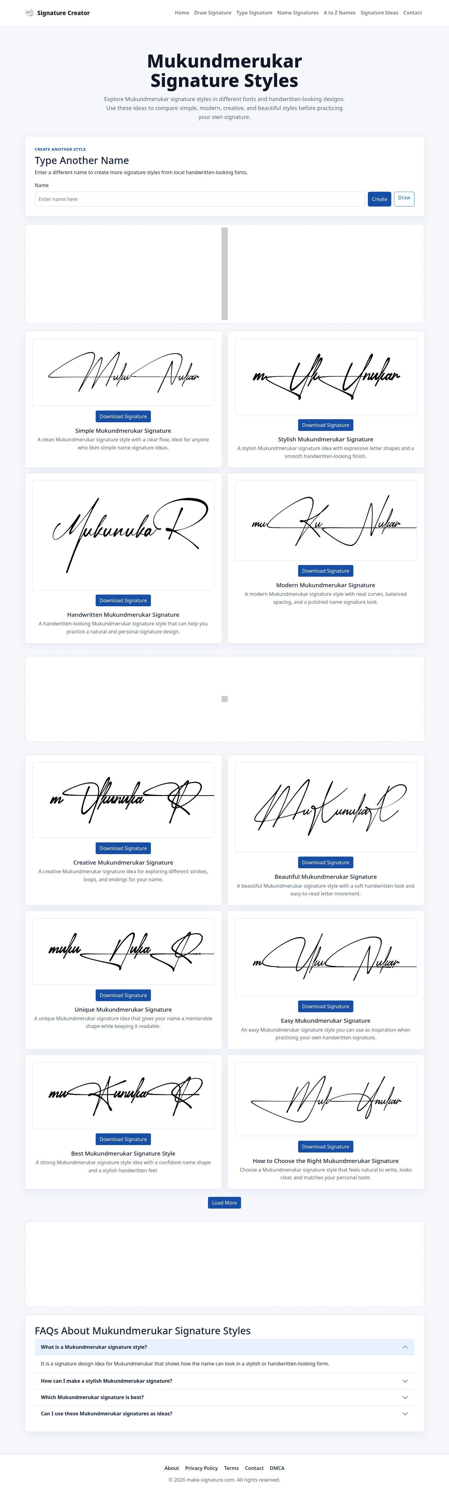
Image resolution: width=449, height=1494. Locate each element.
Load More (224, 1202)
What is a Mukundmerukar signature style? (94, 1347)
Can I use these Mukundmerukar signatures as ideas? (107, 1413)
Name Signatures (298, 12)
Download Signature (123, 416)
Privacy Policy (201, 1468)
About (171, 1468)
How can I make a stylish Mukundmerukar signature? (107, 1380)
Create (379, 199)
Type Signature (254, 12)
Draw (404, 197)
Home (182, 12)
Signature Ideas (379, 12)
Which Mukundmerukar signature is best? (92, 1397)
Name (42, 185)
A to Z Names (339, 12)
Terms (231, 1468)
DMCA (277, 1468)
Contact (412, 12)
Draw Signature (212, 12)
